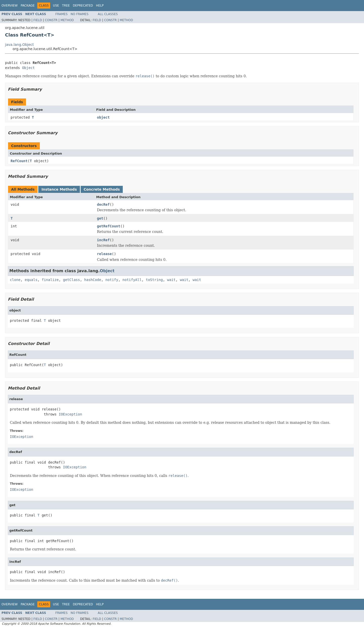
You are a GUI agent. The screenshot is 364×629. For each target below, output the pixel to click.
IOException (70, 414)
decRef (103, 204)
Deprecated (83, 5)
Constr (51, 20)
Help (100, 5)
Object (28, 68)
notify (111, 280)
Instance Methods (59, 189)
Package (28, 5)
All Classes (108, 14)
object (103, 117)
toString (154, 280)
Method (67, 20)
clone (15, 280)
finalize (50, 280)
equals (31, 280)
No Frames (79, 14)
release (104, 254)
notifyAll (132, 280)
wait (171, 280)
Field (37, 20)
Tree (66, 5)
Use (56, 5)
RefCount (19, 161)
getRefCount (108, 226)
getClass (71, 280)
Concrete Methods (102, 189)
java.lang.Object (19, 45)
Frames (61, 14)
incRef (103, 240)
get (100, 218)
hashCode (92, 280)
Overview (10, 5)
